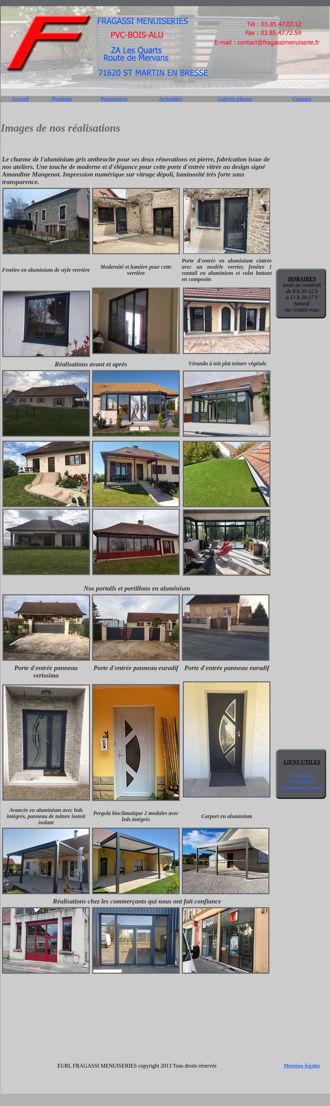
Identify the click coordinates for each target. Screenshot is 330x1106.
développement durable (302, 787)
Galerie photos (235, 99)
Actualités (170, 99)
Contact (302, 99)
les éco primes (302, 780)
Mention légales (301, 1066)
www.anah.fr (302, 774)
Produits (62, 99)
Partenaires (114, 99)
